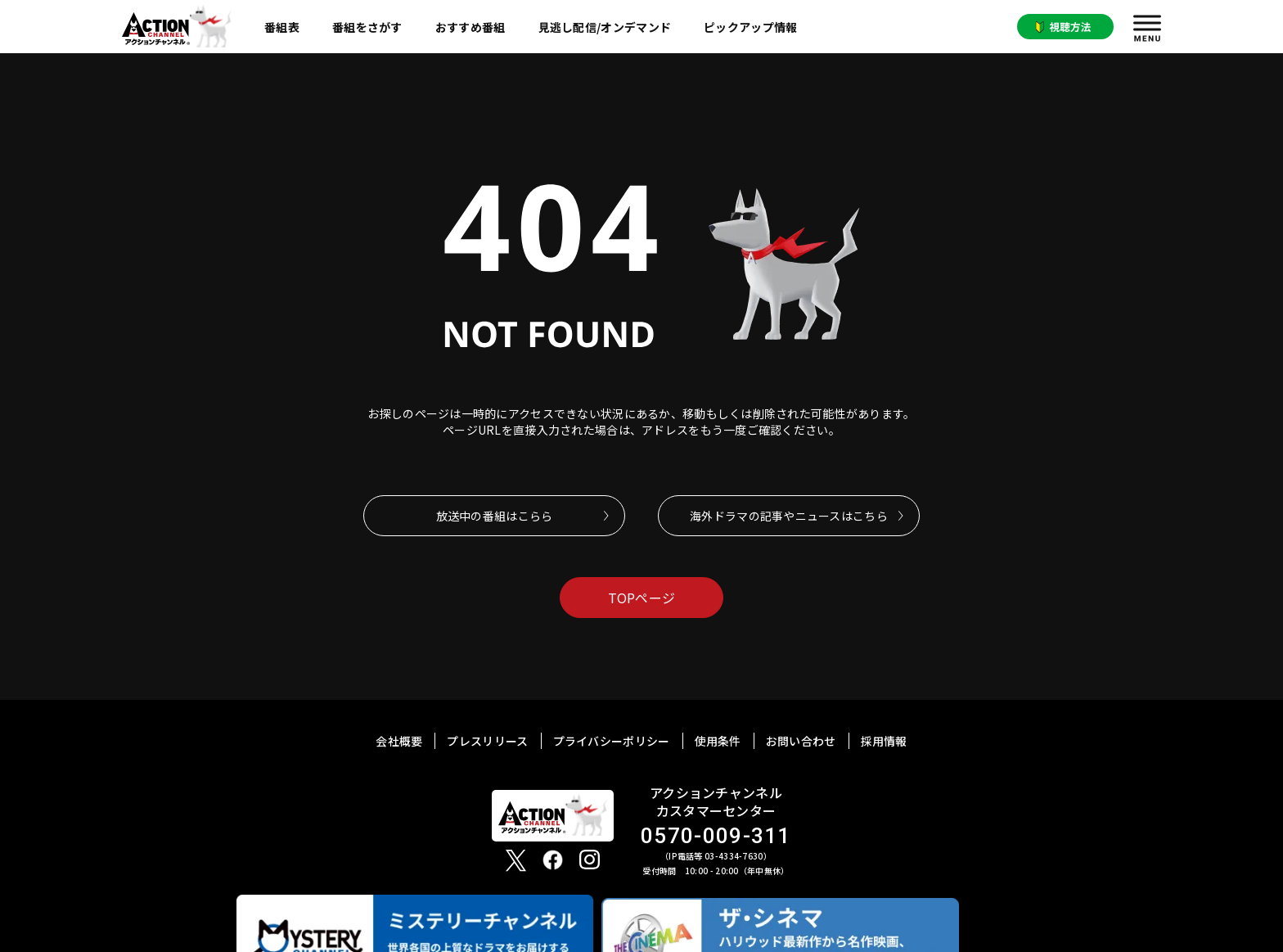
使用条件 (718, 741)
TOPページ (642, 597)
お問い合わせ (801, 741)
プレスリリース (487, 741)
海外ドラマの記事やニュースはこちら (789, 516)
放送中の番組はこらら (494, 516)
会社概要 (399, 741)
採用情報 (884, 741)
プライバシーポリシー (611, 741)
